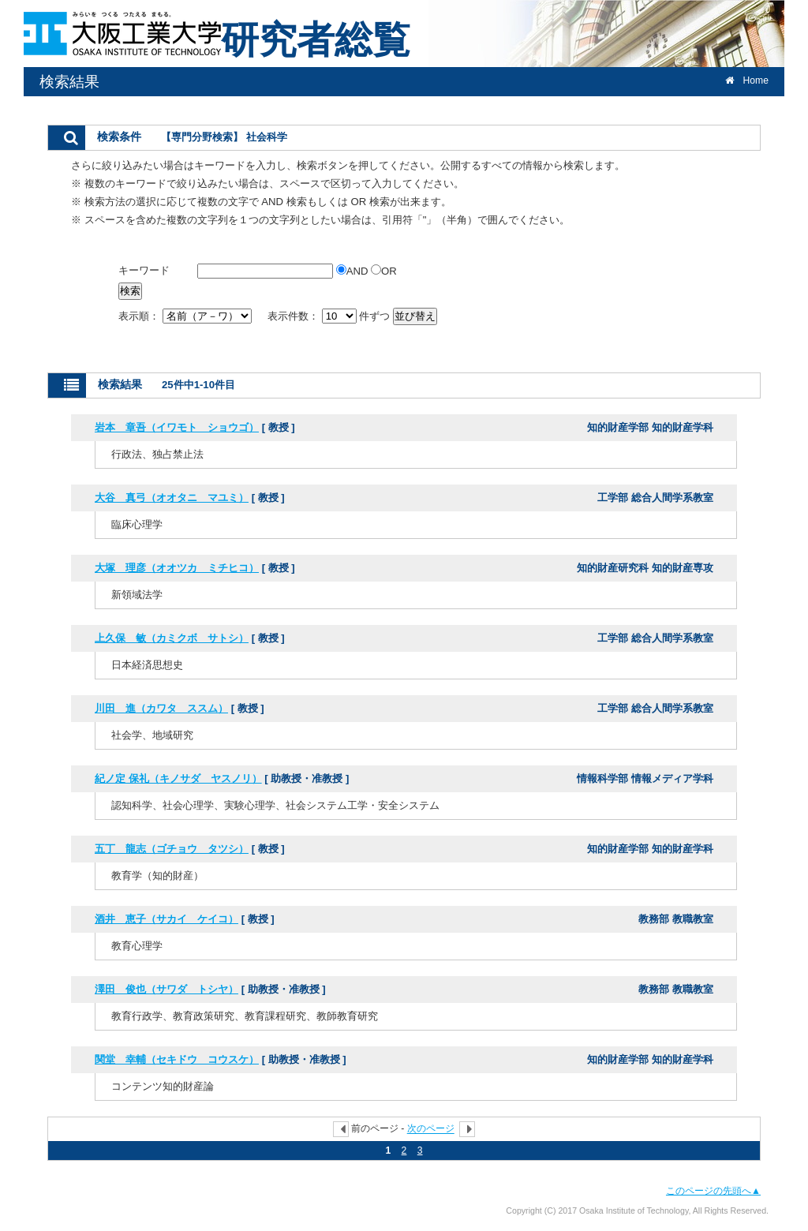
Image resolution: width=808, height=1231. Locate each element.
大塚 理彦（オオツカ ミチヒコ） (177, 568)
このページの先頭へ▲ (713, 1190)
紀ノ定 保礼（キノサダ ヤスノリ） (178, 778)
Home (747, 80)
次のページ (430, 1129)
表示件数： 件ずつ (330, 316)
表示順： (186, 316)
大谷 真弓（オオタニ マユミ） (172, 497)
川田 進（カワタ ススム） (161, 708)
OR (384, 271)
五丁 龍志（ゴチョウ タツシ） (172, 849)
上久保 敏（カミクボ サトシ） (172, 638)
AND (353, 271)
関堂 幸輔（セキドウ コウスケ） (177, 1059)
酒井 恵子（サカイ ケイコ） (166, 919)
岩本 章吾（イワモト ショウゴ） (177, 427)
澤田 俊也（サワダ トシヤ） (166, 989)
